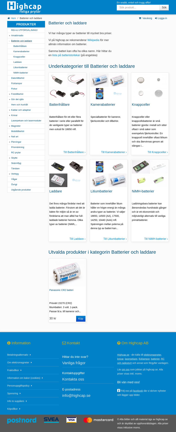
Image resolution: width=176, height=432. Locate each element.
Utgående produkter (21, 189)
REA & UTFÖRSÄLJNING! (24, 30)
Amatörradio (17, 35)
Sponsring (12, 393)
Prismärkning (17, 147)
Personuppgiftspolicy (18, 385)
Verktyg (15, 173)
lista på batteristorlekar (66, 55)
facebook (138, 390)
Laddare (17, 62)
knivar (120, 359)
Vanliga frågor (73, 363)
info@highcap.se (76, 395)
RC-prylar (16, 152)
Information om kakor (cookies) (23, 378)
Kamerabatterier (21, 51)
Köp (80, 318)
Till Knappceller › (157, 152)
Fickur (14, 88)
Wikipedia (93, 40)
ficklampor (144, 359)
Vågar (14, 179)
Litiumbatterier (20, 67)
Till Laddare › (77, 238)
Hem (13, 18)
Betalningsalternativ (17, 354)
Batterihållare (20, 46)
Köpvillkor (12, 408)
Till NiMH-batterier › (156, 238)
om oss (125, 369)
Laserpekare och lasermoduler (26, 120)
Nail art (14, 136)
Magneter (16, 126)
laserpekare (131, 359)
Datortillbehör (17, 78)
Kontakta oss (73, 379)
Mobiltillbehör (17, 131)
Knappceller (19, 56)
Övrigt (14, 184)
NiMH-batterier (20, 72)
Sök (164, 7)
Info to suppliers (15, 401)
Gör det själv (17, 99)
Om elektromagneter (18, 362)
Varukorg (145, 18)
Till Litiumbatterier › (115, 238)
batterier (155, 359)
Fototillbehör (17, 94)
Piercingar (16, 142)
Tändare (15, 168)
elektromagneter (152, 354)
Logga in (161, 18)
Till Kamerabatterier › (114, 152)
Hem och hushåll (19, 104)
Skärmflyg (16, 163)
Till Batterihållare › (74, 152)
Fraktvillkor (13, 370)
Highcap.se (123, 354)
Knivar (14, 115)
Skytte (14, 158)
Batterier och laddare (21, 40)
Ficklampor (16, 83)
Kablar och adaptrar (21, 110)
